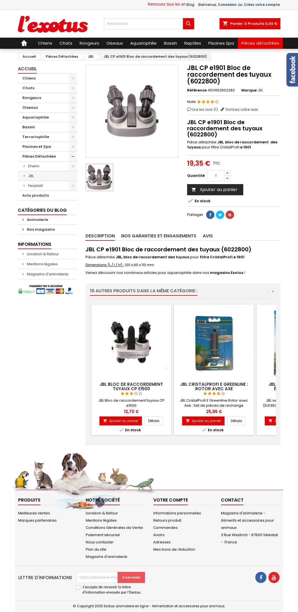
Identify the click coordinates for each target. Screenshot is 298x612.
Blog (190, 4)
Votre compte (170, 500)
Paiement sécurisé (103, 535)
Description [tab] (100, 236)
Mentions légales (42, 264)
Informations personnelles (177, 513)
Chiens (29, 78)
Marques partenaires (37, 520)
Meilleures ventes (34, 513)
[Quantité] (216, 175)
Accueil (27, 69)
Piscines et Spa (36, 146)
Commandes (165, 527)
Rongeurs (31, 97)
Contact (232, 500)
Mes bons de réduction (174, 549)
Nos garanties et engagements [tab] (158, 236)
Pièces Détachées (39, 156)
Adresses (162, 542)
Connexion (227, 4)
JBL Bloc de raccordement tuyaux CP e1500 (131, 386)
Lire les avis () (205, 109)
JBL (31, 176)
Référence (197, 90)
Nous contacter (100, 542)
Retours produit (167, 520)
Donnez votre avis (242, 109)
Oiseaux (30, 107)
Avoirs (159, 535)
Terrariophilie (35, 136)
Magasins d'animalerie (47, 274)
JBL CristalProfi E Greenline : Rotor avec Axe (214, 386)
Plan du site (96, 549)
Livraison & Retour (42, 254)
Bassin (28, 127)
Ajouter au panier (214, 189)
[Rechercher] (149, 23)
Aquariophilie (35, 117)
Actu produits (35, 195)
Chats (28, 88)
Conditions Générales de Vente (114, 527)
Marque (249, 90)
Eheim (33, 166)
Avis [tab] (208, 236)
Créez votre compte (262, 4)
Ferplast (35, 185)
